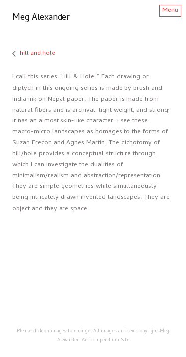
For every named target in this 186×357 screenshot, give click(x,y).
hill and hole (37, 54)
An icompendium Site (105, 340)
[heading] (41, 18)
